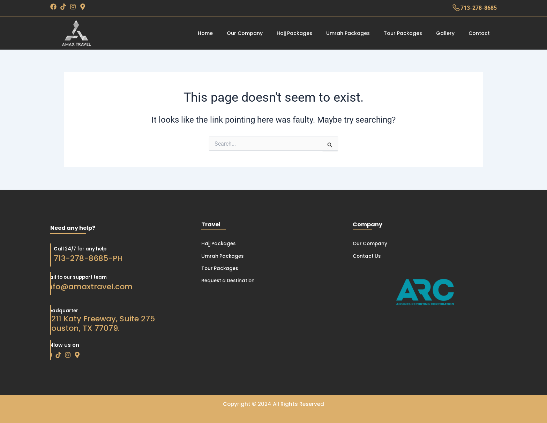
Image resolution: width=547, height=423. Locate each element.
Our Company (245, 33)
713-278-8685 (478, 8)
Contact (479, 33)
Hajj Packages (294, 33)
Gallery (445, 33)
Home (205, 33)
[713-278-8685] (456, 7)
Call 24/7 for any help (63, 248)
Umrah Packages (348, 33)
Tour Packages (403, 33)
